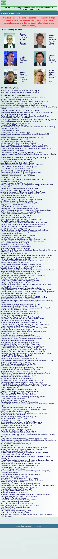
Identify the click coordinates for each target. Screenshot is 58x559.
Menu (3, 3)
